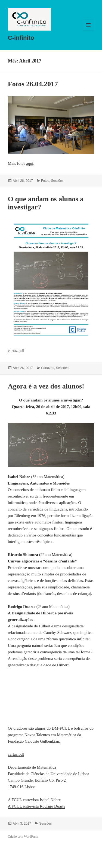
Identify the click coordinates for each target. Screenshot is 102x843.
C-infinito (21, 37)
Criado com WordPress (23, 836)
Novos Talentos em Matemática (50, 735)
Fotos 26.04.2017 (33, 84)
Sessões (57, 181)
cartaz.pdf (16, 350)
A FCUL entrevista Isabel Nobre (34, 800)
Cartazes (47, 368)
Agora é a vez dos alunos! (46, 386)
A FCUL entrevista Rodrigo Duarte (36, 806)
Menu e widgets (88, 30)
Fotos (45, 181)
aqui (29, 163)
